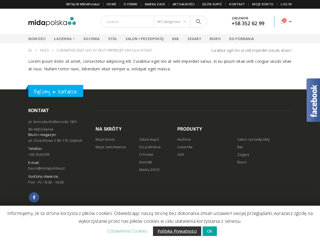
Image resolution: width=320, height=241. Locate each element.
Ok (209, 231)
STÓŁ (112, 38)
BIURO (215, 38)
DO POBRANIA (241, 38)
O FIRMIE (130, 4)
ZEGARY (194, 38)
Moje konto (105, 139)
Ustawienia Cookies (127, 231)
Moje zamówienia (111, 147)
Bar (240, 147)
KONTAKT (237, 4)
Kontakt (145, 162)
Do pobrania (150, 147)
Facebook (34, 197)
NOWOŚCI (37, 38)
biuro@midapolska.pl (46, 168)
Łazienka (185, 147)
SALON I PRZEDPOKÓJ (145, 38)
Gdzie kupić (149, 139)
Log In (286, 4)
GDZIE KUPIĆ (212, 4)
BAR (175, 38)
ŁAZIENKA (62, 38)
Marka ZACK (155, 4)
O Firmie (146, 154)
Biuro (242, 162)
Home (111, 4)
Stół (180, 154)
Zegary (243, 154)
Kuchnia (184, 139)
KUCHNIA (91, 38)
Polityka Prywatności (177, 231)
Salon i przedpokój (253, 139)
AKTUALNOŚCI (184, 4)
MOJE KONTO (262, 4)
